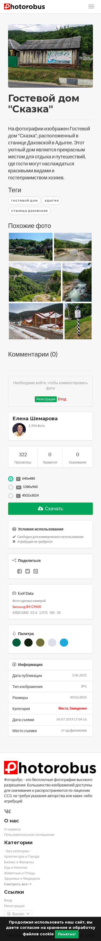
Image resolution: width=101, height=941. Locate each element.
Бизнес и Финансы (19, 862)
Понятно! (67, 934)
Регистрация (45, 399)
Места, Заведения (72, 708)
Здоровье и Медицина (22, 878)
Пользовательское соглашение (29, 835)
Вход (62, 399)
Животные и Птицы (19, 873)
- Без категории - (17, 851)
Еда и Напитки (15, 867)
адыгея (51, 200)
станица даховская (29, 211)
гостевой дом (24, 200)
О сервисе (12, 829)
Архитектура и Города (21, 856)
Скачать (50, 508)
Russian (18, 914)
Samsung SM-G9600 (26, 606)
